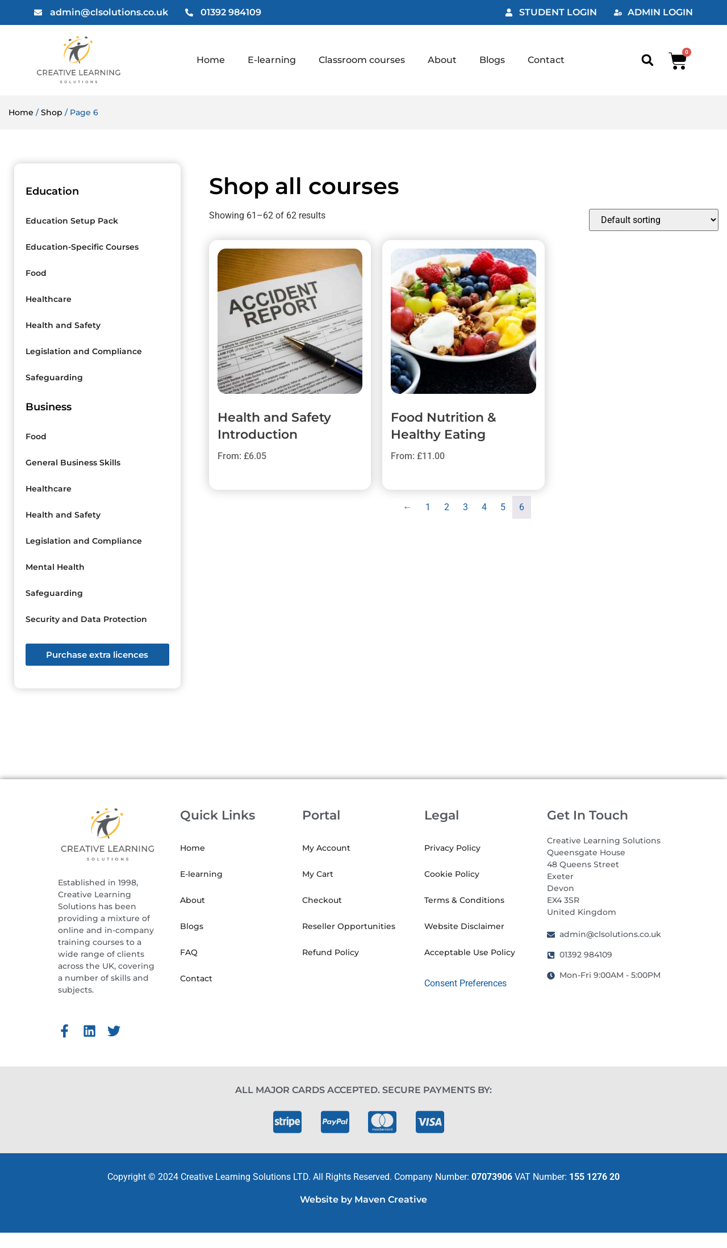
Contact (546, 59)
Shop (51, 112)
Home (211, 59)
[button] (647, 60)
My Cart (317, 874)
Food (36, 273)
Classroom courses (362, 59)
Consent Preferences (465, 983)
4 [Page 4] (484, 507)
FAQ (189, 952)
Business (49, 407)
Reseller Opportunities (348, 926)
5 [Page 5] (502, 507)
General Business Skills (73, 462)
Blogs (492, 59)
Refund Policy (330, 952)
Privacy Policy (452, 848)
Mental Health (55, 567)
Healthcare (49, 299)
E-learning (272, 59)
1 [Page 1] (428, 507)
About (442, 59)
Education (52, 191)
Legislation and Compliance (84, 351)
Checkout (322, 900)
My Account (326, 848)
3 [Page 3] (465, 507)
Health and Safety (63, 325)
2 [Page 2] (446, 507)
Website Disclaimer (464, 926)
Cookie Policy (451, 874)
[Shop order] (653, 220)
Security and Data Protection (86, 619)
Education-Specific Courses (82, 247)
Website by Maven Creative (363, 1199)
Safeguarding (54, 377)
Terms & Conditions (464, 900)
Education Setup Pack (72, 221)
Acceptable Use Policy (469, 952)
